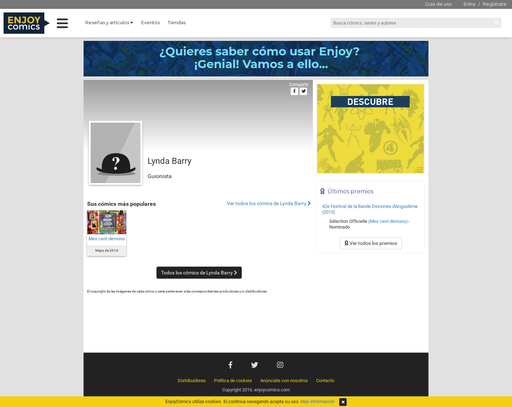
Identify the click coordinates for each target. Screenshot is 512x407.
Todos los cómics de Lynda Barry (199, 272)
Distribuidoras (192, 380)
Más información (317, 401)
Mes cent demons (107, 238)
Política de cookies (233, 380)
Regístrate (495, 4)
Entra (469, 4)
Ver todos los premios (371, 243)
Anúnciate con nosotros (284, 380)
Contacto (325, 380)
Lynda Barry (169, 161)
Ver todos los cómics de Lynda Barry (269, 203)
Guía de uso (438, 4)
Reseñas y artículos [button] (109, 22)
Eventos (150, 22)
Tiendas (177, 22)
